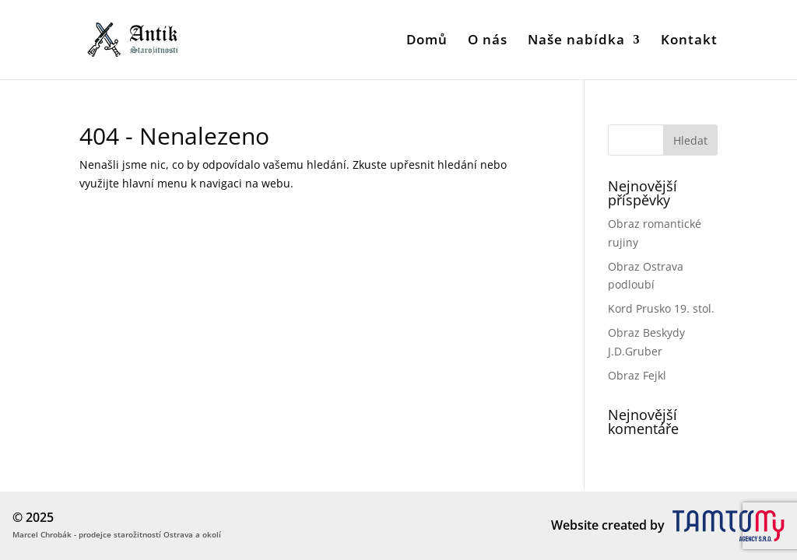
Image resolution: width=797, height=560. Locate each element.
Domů (427, 41)
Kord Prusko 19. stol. (661, 308)
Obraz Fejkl (637, 375)
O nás (487, 41)
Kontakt (689, 41)
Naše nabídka (576, 41)
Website (575, 525)
